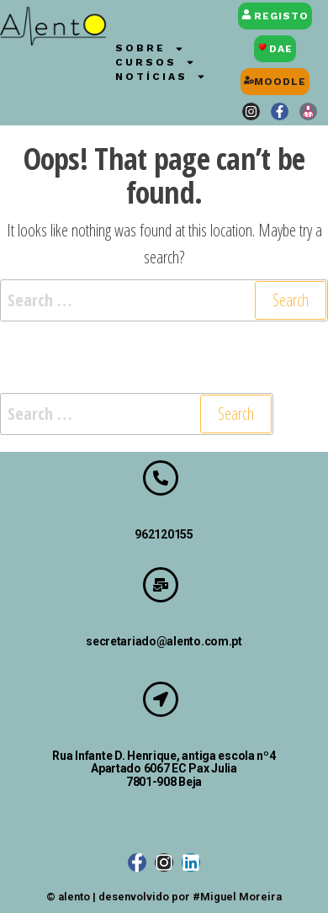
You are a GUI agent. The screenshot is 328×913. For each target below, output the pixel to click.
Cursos (155, 63)
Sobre (149, 48)
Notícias (160, 77)
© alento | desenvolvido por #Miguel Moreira (164, 896)
